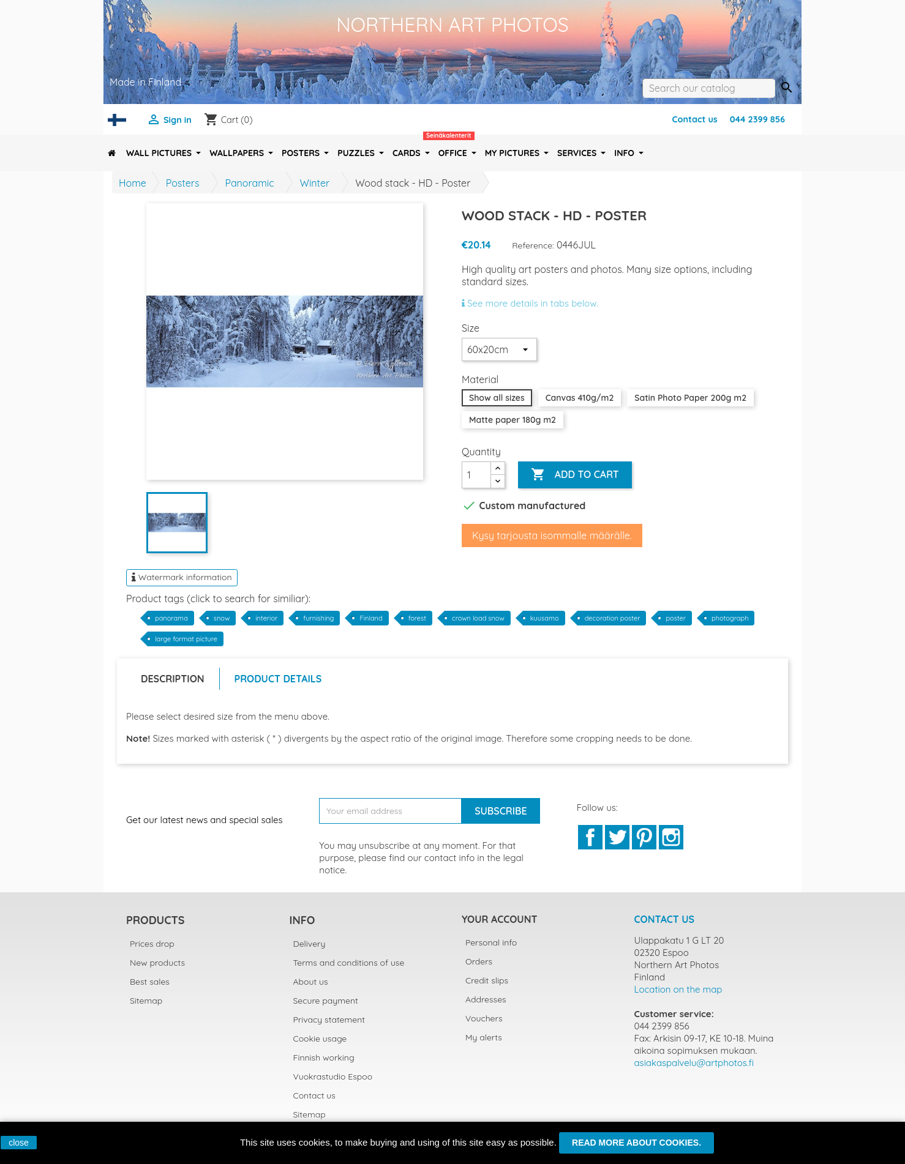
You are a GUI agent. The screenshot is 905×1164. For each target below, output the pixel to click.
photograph (730, 618)
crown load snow (478, 618)
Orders (478, 961)
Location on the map (678, 989)
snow (222, 618)
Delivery (309, 943)
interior (266, 618)
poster (676, 618)
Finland (370, 618)
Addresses (485, 999)
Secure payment (325, 1000)
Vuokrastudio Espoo (333, 1076)
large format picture (186, 639)
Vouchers (483, 1018)
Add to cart (574, 475)
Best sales (150, 981)
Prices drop (152, 943)
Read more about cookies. (636, 1142)
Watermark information (182, 577)
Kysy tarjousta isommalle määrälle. (552, 535)
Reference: (533, 245)
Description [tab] (173, 679)
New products (157, 962)
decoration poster (612, 618)
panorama (171, 618)
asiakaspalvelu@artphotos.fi (694, 1063)
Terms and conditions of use (349, 962)
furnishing (318, 618)
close (19, 1142)
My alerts (483, 1037)
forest (417, 618)
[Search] (708, 88)
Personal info (491, 942)
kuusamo (544, 618)
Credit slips (486, 980)
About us (310, 981)
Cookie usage (320, 1038)
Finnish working (324, 1057)
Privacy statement (329, 1019)
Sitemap (146, 1000)
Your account (499, 919)
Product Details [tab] (278, 679)
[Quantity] (476, 474)
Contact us (694, 119)
